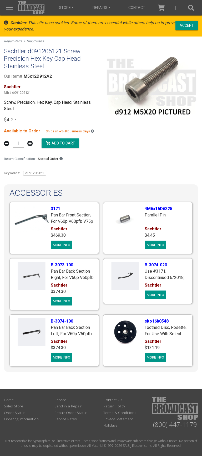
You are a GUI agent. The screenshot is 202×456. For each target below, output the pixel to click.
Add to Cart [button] (60, 143)
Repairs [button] (97, 8)
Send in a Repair (68, 405)
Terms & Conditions (119, 412)
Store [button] (64, 8)
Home (9, 399)
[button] (174, 7)
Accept (187, 25)
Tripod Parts (35, 41)
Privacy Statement (118, 418)
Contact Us (112, 399)
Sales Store (13, 405)
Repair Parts (13, 41)
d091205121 (34, 173)
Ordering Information (21, 418)
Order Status (15, 412)
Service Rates (65, 418)
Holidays (110, 424)
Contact (133, 8)
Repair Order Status (71, 412)
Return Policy (114, 405)
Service (60, 399)
